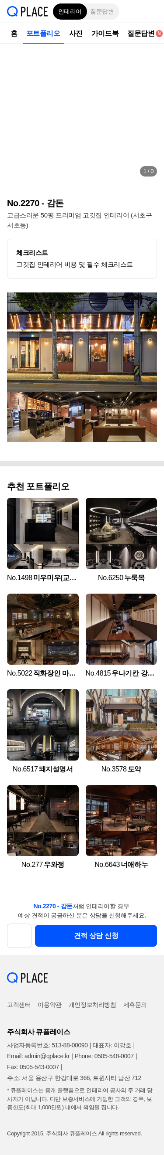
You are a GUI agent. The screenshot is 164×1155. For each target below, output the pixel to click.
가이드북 (105, 33)
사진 (76, 33)
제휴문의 (135, 1004)
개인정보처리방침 (92, 1004)
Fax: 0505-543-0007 (33, 1066)
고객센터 (19, 1004)
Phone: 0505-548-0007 (103, 1056)
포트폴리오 (43, 33)
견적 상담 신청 (96, 935)
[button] (151, 11)
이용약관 (49, 1004)
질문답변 (102, 11)
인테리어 (70, 11)
